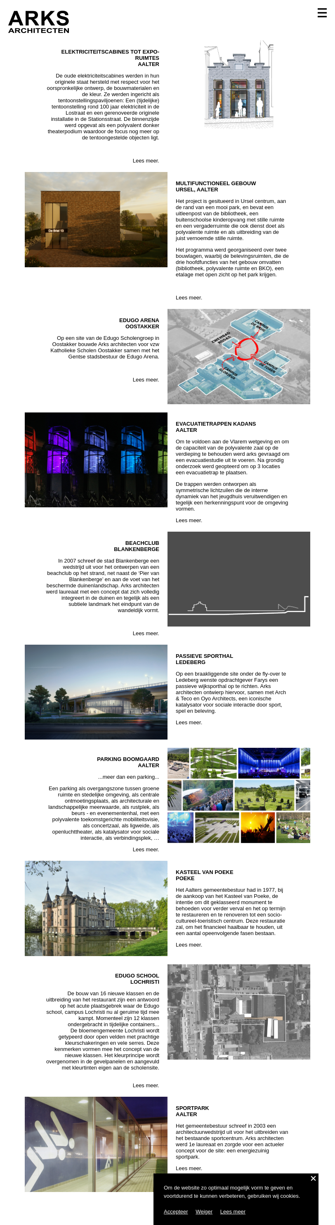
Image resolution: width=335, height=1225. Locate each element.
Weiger (204, 1212)
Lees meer (232, 1212)
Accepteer (176, 1212)
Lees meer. (146, 161)
